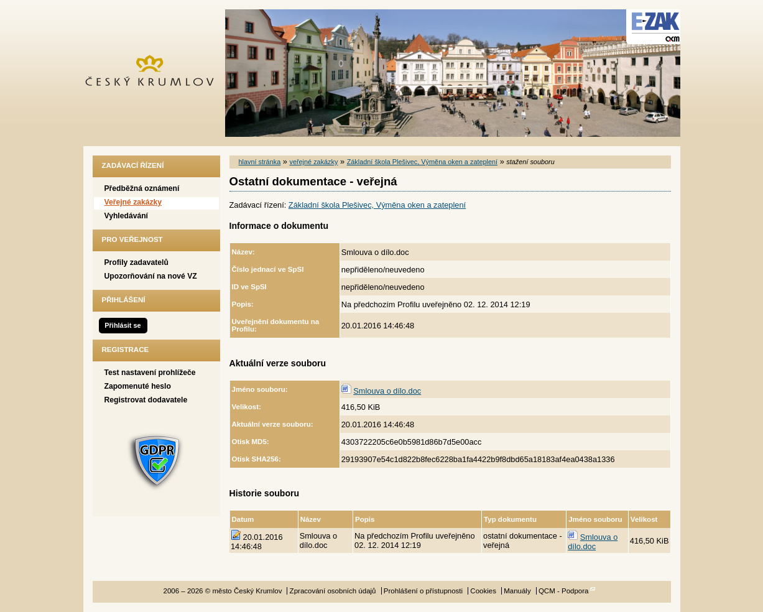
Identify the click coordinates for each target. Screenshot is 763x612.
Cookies (483, 591)
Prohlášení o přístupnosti (423, 591)
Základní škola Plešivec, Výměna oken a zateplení (422, 161)
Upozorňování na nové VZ (150, 276)
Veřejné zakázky (133, 202)
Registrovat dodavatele (146, 400)
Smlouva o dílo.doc (387, 391)
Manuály (517, 591)
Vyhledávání (126, 215)
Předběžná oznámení (142, 188)
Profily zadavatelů (136, 262)
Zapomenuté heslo (137, 386)
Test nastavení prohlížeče (150, 372)
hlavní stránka (260, 161)
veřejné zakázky (313, 161)
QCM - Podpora (564, 591)
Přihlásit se (122, 325)
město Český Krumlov (156, 73)
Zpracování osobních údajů (333, 591)
